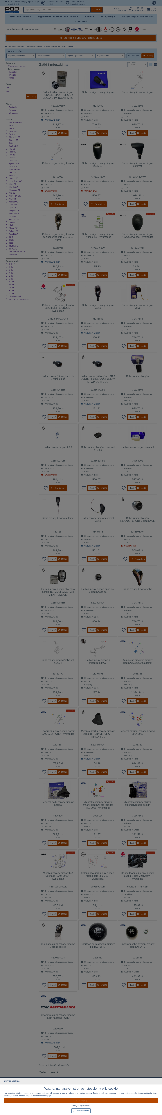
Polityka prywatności (81, 1106)
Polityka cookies (11, 1081)
